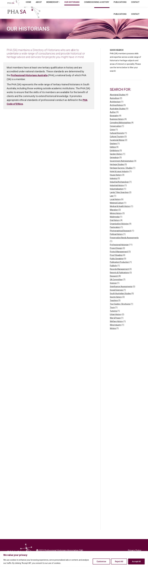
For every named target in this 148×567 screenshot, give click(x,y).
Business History (117, 124)
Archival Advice (116, 110)
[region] (74, 559)
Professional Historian (119, 250)
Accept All (136, 561)
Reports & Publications (119, 278)
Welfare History (116, 327)
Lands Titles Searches (119, 198)
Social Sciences (116, 295)
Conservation (115, 131)
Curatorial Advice (117, 145)
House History (116, 180)
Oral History (115, 225)
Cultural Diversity (117, 138)
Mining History (116, 218)
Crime (112, 135)
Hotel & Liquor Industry (119, 177)
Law (111, 201)
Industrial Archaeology (119, 187)
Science (113, 288)
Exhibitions (114, 156)
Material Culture (116, 208)
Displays (113, 149)
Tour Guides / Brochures (120, 309)
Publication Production (119, 267)
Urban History (115, 320)
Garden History (116, 159)
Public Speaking (116, 264)
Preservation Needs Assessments (124, 243)
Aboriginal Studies (117, 100)
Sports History (116, 302)
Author (113, 117)
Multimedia (114, 222)
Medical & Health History (120, 211)
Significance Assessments (121, 292)
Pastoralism (115, 232)
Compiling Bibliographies (120, 128)
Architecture (115, 107)
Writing (113, 334)
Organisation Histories (119, 229)
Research (114, 281)
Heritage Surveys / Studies (121, 173)
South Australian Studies (120, 299)
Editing (113, 152)
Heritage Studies (117, 170)
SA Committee (116, 285)
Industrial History (117, 191)
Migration (114, 215)
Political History (116, 239)
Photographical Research (120, 236)
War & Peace (115, 323)
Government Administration (121, 166)
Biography (114, 121)
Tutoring (113, 316)
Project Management (119, 257)
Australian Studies (117, 114)
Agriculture (114, 103)
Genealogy (114, 163)
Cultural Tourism (117, 142)
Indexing (113, 184)
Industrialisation (116, 194)
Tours (112, 313)
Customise (101, 561)
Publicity (113, 271)
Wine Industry (115, 330)
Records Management (119, 274)
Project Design (116, 253)
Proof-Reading (116, 260)
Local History (115, 204)
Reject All (119, 561)
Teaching (114, 306)
